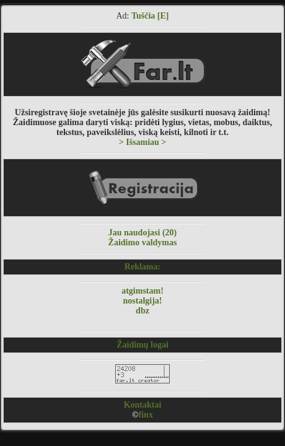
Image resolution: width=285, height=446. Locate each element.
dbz (142, 310)
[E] (163, 15)
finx (146, 414)
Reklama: (142, 266)
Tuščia (143, 15)
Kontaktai (143, 404)
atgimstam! (142, 290)
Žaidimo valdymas (142, 242)
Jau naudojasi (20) (142, 232)
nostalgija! (142, 300)
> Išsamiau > (143, 142)
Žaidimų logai (142, 344)
